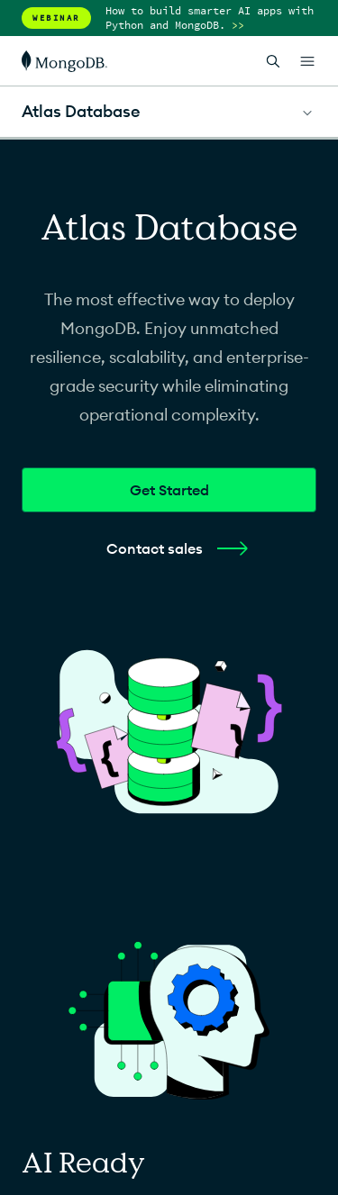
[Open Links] (307, 61)
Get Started (169, 490)
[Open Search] (273, 61)
